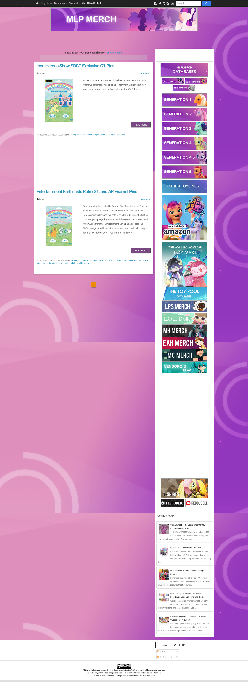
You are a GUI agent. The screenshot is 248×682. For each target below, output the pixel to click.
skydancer (121, 135)
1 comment (145, 199)
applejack (75, 260)
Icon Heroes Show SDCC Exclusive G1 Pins (75, 66)
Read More (141, 124)
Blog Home (46, 3)
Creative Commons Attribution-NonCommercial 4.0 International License (135, 670)
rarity (61, 263)
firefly (95, 260)
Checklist (74, 3)
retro (67, 263)
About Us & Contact (91, 3)
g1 (109, 260)
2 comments (144, 73)
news (103, 135)
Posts (161, 651)
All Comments (165, 657)
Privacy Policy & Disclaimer (103, 676)
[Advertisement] (124, 40)
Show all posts (114, 52)
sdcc (113, 135)
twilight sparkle (76, 263)
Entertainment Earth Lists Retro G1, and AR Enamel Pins (86, 191)
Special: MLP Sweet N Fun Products (185, 548)
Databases (60, 3)
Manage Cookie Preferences (127, 676)
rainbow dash (52, 263)
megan (96, 135)
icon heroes (87, 135)
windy (86, 263)
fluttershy (103, 260)
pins (108, 135)
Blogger (152, 676)
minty (125, 260)
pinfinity (138, 260)
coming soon (76, 135)
